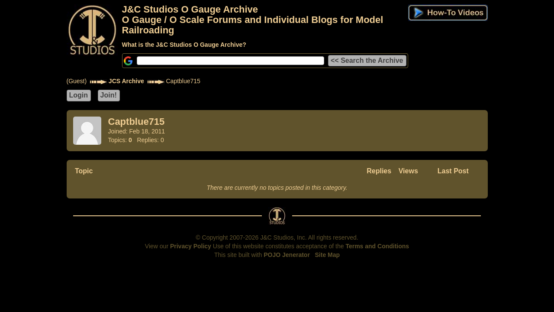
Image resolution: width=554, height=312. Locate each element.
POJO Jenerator (287, 254)
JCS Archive (126, 81)
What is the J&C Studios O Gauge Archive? (184, 44)
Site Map (327, 254)
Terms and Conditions (377, 246)
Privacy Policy (190, 246)
